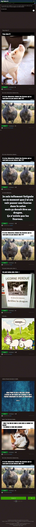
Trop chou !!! (5, 30)
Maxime (11, 454)
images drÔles (9, 3)
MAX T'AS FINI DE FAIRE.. (9, 419)
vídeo (13, 3)
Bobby (11, 492)
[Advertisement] (18, 20)
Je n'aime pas (11, 87)
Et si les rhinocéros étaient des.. (10, 92)
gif (5, 3)
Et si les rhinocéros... (7, 229)
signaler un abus (31, 127)
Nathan (11, 354)
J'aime (4, 87)
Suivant (13, 498)
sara (10, 189)
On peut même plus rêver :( (9, 268)
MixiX (10, 89)
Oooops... (4, 316)
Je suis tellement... (7, 192)
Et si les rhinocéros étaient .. (9, 154)
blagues (2, 3)
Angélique (11, 225)
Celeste (11, 264)
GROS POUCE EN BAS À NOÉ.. (10, 379)
